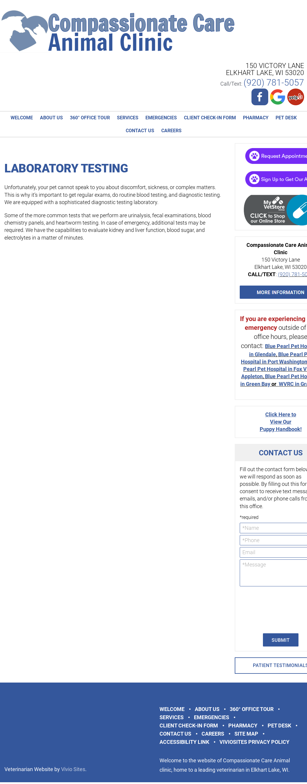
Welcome (22, 118)
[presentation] (264, 609)
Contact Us (140, 130)
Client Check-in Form (210, 118)
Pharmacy (256, 118)
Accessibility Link (184, 742)
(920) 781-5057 (274, 82)
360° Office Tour (90, 118)
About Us (51, 118)
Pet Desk (286, 118)
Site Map (246, 734)
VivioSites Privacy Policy (254, 742)
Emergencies (161, 118)
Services (127, 118)
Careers (171, 130)
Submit (281, 640)
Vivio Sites (73, 769)
